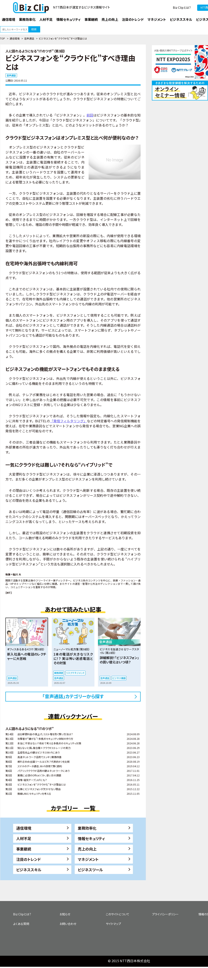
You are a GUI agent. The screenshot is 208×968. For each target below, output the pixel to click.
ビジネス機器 (119, 678)
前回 (90, 115)
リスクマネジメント (75, 672)
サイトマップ (113, 924)
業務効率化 (87, 828)
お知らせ (64, 914)
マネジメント (88, 859)
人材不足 (23, 838)
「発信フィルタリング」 (68, 420)
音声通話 (29, 38)
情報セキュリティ (91, 838)
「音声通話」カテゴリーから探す (73, 696)
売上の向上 (87, 848)
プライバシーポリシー (165, 914)
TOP (2, 38)
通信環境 (15, 38)
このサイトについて (117, 914)
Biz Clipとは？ (182, 7)
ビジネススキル (28, 869)
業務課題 (58, 672)
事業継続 (23, 848)
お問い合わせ (67, 924)
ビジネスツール (90, 869)
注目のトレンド (28, 859)
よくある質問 (21, 924)
